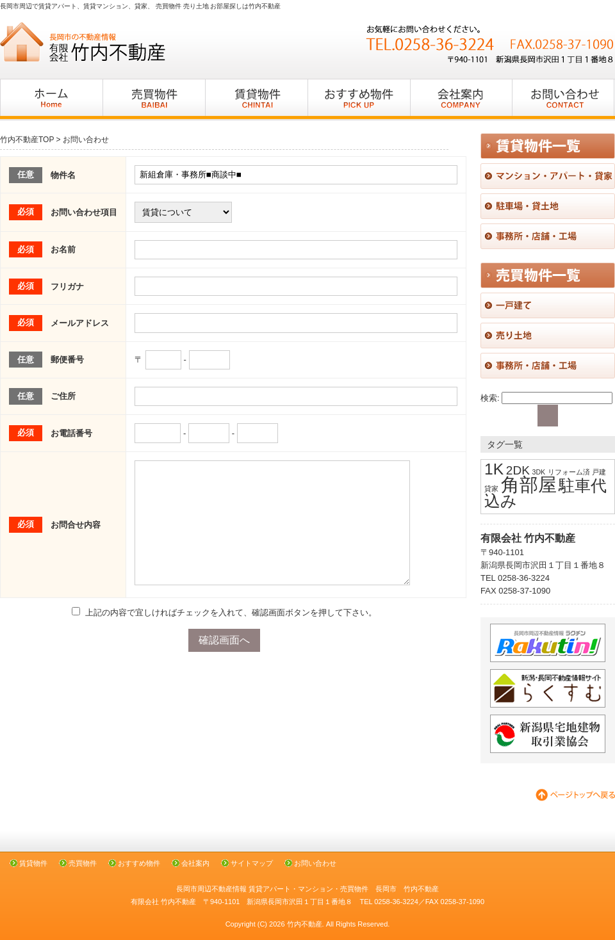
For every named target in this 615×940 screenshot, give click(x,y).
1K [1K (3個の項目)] (494, 469)
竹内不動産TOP (27, 139)
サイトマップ (252, 863)
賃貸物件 (33, 863)
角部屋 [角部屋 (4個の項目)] (529, 484)
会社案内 (195, 863)
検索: (490, 398)
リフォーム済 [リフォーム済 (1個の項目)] (569, 472)
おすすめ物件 (139, 863)
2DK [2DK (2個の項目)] (518, 470)
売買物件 (83, 863)
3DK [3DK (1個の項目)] (538, 472)
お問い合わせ (315, 863)
